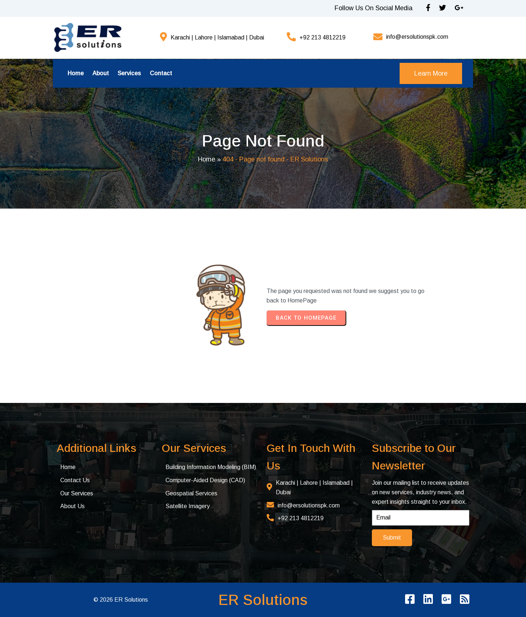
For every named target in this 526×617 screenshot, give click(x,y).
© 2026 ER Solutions (121, 600)
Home (206, 159)
